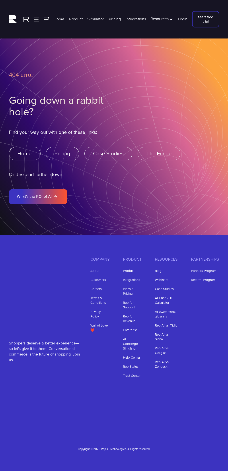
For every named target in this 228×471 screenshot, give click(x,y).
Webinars (161, 280)
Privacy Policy (95, 314)
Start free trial (205, 19)
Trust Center (131, 375)
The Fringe (159, 153)
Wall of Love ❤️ (99, 328)
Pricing (115, 19)
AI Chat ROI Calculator (163, 300)
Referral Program (203, 280)
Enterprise (130, 330)
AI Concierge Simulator (130, 344)
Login (182, 19)
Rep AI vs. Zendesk (162, 364)
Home (59, 19)
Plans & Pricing (128, 291)
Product (76, 19)
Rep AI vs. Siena (162, 337)
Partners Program (203, 271)
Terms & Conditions (98, 300)
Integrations (136, 19)
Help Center (131, 357)
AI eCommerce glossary (165, 314)
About (94, 271)
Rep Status (130, 366)
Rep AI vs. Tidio (166, 325)
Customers (98, 280)
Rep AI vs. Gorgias (162, 351)
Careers (96, 289)
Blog (158, 271)
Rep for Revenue (129, 319)
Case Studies (108, 153)
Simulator (95, 19)
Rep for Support (129, 305)
